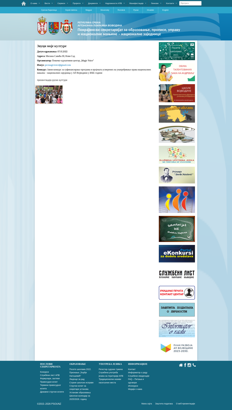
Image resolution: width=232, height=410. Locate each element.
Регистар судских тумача (111, 369)
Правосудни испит (49, 382)
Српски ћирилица (49, 10)
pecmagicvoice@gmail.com (58, 65)
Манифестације (136, 3)
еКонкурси (133, 386)
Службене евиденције (138, 376)
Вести (47, 3)
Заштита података (164, 403)
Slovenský (104, 10)
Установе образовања (80, 392)
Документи (93, 3)
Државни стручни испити (52, 392)
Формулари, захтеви (50, 378)
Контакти (170, 3)
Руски (135, 10)
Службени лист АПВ (50, 375)
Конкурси (44, 372)
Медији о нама (135, 389)
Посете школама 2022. (80, 369)
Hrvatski (150, 10)
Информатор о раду (137, 372)
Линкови (154, 3)
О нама (34, 3)
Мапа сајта (146, 403)
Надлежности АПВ (113, 3)
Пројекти (77, 3)
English (165, 10)
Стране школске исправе (81, 382)
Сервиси (61, 3)
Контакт (132, 369)
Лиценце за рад (77, 379)
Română (121, 10)
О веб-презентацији (185, 403)
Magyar (88, 10)
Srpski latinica (71, 10)
